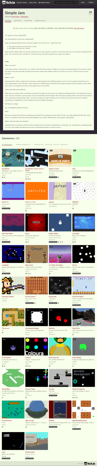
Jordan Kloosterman (55, 238)
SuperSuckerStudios (31, 269)
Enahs (3, 423)
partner (51, 202)
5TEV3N (27, 206)
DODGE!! (75, 202)
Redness (51, 328)
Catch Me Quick (77, 296)
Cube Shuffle (76, 357)
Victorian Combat (8, 296)
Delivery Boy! (30, 452)
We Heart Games (7, 173)
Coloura (28, 357)
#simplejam (24, 16)
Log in (83, 2)
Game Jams (33, 2)
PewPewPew (6, 357)
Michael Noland (53, 269)
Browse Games (22, 2)
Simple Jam (15, 12)
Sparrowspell (5, 204)
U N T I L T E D (30, 202)
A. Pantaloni (5, 362)
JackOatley (52, 299)
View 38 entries (79, 28)
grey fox (27, 332)
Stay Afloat (5, 169)
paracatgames (53, 206)
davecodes (75, 425)
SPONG (51, 420)
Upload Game (44, 2)
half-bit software (54, 393)
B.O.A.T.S (5, 202)
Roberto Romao (30, 454)
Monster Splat (30, 389)
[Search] (76, 2)
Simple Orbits (53, 233)
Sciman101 (75, 173)
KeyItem (74, 362)
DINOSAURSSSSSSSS (8, 393)
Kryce (27, 233)
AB (3, 330)
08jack (74, 269)
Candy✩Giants (76, 301)
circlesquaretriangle (32, 328)
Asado (74, 238)
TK (73, 206)
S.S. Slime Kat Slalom (56, 265)
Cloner (74, 265)
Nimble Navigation (78, 389)
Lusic (3, 452)
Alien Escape (29, 420)
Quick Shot (29, 265)
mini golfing (6, 389)
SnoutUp (51, 173)
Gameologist (52, 362)
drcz (3, 269)
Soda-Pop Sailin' (7, 233)
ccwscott (4, 299)
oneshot (51, 389)
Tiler (73, 169)
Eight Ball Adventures (79, 420)
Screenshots (29, 20)
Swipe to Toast (54, 169)
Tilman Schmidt (29, 238)
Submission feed (41, 20)
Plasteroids (52, 296)
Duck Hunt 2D (54, 357)
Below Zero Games (30, 299)
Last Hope (75, 233)
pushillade (5, 265)
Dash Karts (76, 328)
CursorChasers (7, 420)
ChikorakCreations (30, 425)
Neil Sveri (28, 175)
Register (91, 2)
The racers (5, 328)
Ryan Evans (16, 16)
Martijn (4, 456)
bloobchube (28, 362)
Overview (8, 20)
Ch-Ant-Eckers (30, 296)
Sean (3, 238)
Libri (73, 393)
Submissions (18, 20)
